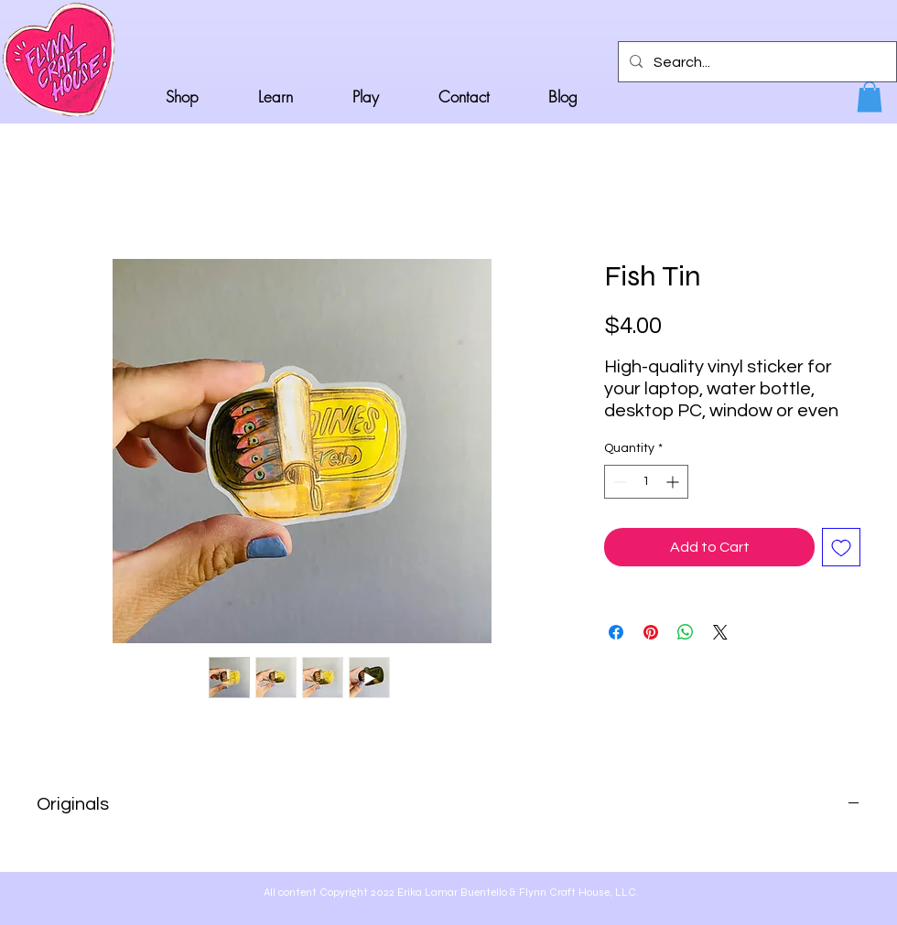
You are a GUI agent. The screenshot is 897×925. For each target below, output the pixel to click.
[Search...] (756, 61)
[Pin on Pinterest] (651, 632)
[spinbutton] (646, 482)
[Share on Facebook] (616, 632)
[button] (869, 96)
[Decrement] (618, 482)
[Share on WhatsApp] (686, 632)
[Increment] (674, 482)
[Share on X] (720, 632)
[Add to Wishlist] (841, 547)
